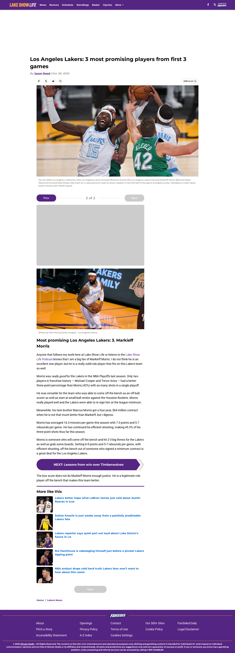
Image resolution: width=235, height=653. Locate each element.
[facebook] (208, 4)
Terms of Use (119, 629)
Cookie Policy (154, 629)
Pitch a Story (44, 629)
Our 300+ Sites (155, 623)
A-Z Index (86, 635)
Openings (86, 623)
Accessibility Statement (51, 635)
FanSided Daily (187, 623)
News (43, 4)
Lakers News (54, 600)
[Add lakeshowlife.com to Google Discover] (189, 81)
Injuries (107, 4)
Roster (96, 4)
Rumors (54, 4)
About (40, 623)
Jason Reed (42, 73)
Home (40, 600)
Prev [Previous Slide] (46, 198)
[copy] (60, 81)
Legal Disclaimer (188, 629)
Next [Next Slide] (134, 198)
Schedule (67, 4)
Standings (83, 4)
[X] (214, 4)
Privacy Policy (89, 629)
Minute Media (27, 644)
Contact (116, 623)
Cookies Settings (122, 635)
